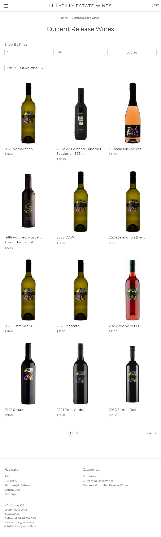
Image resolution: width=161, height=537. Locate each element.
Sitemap (10, 494)
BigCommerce (26, 522)
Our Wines (90, 476)
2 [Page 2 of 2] (77, 433)
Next (151, 433)
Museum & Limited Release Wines (106, 485)
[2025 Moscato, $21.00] (80, 290)
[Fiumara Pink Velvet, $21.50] (132, 113)
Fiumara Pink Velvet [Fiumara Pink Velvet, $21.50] (125, 149)
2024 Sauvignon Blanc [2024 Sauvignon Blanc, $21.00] (127, 237)
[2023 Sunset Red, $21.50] (132, 374)
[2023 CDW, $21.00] (80, 201)
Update (132, 52)
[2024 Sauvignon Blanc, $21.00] (132, 201)
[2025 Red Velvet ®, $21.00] (132, 290)
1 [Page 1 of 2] (70, 433)
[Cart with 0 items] (155, 5)
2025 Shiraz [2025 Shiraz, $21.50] (13, 410)
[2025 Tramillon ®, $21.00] (28, 290)
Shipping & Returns (18, 485)
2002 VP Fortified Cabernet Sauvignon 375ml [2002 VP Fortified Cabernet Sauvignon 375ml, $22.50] (79, 151)
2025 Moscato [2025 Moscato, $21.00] (68, 326)
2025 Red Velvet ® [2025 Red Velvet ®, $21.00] (124, 326)
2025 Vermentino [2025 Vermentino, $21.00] (18, 149)
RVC (7, 476)
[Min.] (29, 52)
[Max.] (80, 52)
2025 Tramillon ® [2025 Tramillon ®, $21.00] (18, 326)
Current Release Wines (98, 481)
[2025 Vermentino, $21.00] (28, 113)
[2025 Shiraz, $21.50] (28, 374)
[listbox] (32, 68)
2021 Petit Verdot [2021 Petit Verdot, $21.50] (70, 410)
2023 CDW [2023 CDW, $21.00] (65, 237)
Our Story (10, 481)
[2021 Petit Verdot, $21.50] (80, 374)
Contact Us (12, 489)
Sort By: (11, 67)
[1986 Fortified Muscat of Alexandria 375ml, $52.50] (28, 201)
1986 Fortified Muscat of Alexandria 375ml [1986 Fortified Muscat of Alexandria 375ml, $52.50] (24, 239)
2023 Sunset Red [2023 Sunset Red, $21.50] (122, 410)
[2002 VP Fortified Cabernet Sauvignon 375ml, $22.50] (80, 113)
